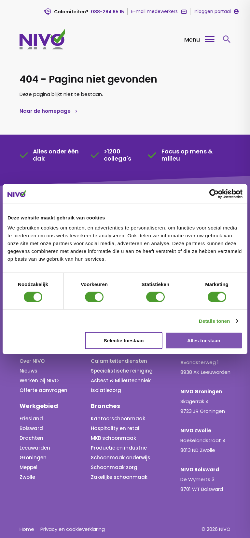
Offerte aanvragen (43, 390)
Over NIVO (32, 361)
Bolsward (31, 428)
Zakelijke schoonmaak (119, 477)
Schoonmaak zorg (114, 467)
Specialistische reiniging (122, 370)
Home (27, 529)
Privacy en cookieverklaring (72, 529)
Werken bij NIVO (39, 380)
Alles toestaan (203, 340)
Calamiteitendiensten (119, 361)
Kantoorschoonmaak (118, 418)
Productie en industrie (119, 447)
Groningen (33, 457)
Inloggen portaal (212, 11)
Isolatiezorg (106, 390)
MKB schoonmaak (113, 438)
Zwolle (27, 477)
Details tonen (214, 320)
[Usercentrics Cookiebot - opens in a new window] (214, 194)
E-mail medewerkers (154, 11)
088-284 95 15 (107, 11)
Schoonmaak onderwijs (120, 457)
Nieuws (28, 370)
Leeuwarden (35, 447)
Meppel (28, 467)
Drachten (31, 438)
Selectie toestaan (124, 340)
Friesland (31, 418)
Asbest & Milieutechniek (121, 380)
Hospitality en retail (116, 428)
